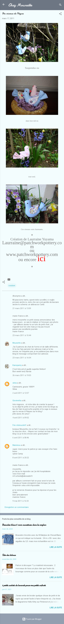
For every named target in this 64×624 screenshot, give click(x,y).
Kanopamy (17, 365)
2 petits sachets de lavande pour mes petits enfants (24, 585)
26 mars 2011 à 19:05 (22, 375)
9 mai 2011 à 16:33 (21, 501)
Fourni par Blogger (32, 619)
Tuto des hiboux (9, 555)
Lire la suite (56, 547)
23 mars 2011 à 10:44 (22, 335)
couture (11, 285)
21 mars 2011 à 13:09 (22, 308)
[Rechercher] (60, 5)
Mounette (17, 343)
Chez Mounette (20, 5)
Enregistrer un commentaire (17, 507)
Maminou (17, 445)
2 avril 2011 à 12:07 (21, 393)
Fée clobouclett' (19, 425)
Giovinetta (17, 400)
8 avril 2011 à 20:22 (21, 457)
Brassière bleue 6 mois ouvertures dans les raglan (24, 525)
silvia (15, 383)
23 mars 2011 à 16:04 (22, 358)
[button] (60, 14)
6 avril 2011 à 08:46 (21, 437)
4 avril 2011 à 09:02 (21, 417)
